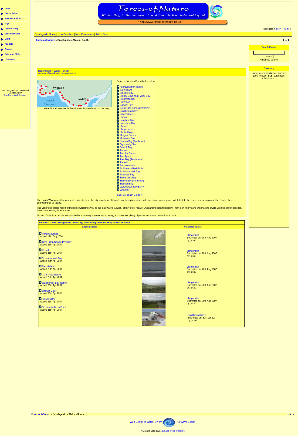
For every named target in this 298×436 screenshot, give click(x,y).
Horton (122, 117)
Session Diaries (12, 34)
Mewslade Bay (126, 138)
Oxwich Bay (124, 147)
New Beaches (66, 34)
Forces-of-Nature (45, 40)
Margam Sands (126, 135)
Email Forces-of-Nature (173, 431)
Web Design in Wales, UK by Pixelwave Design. (163, 421)
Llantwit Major (125, 132)
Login (278, 29)
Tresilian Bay (125, 183)
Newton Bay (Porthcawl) (131, 141)
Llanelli (122, 126)
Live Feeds (10, 59)
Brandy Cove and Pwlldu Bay (133, 96)
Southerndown (126, 165)
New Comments (84, 34)
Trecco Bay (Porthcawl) (130, 180)
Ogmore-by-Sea (126, 144)
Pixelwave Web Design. (15, 95)
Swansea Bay (125, 174)
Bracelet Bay (125, 93)
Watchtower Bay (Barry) (131, 186)
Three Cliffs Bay (126, 177)
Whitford (123, 189)
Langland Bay (125, 120)
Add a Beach (102, 34)
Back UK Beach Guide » (129, 195)
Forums (8, 49)
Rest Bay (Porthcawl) (129, 159)
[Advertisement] (269, 152)
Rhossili (122, 162)
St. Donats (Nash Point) (130, 168)
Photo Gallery (11, 28)
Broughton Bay (126, 99)
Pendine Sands (126, 153)
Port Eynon (124, 156)
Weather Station (12, 18)
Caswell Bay (125, 105)
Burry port (123, 102)
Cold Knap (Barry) (128, 111)
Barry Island (124, 90)
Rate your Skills (12, 54)
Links (7, 39)
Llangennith (124, 129)
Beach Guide (11, 13)
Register (286, 29)
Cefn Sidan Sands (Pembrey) (133, 108)
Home (7, 8)
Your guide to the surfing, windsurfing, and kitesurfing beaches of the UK (94, 222)
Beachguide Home (45, 34)
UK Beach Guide (47, 222)
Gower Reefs (125, 114)
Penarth (122, 150)
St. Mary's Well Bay (128, 171)
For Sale (9, 44)
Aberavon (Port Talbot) (130, 87)
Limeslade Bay (126, 123)
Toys (7, 23)
